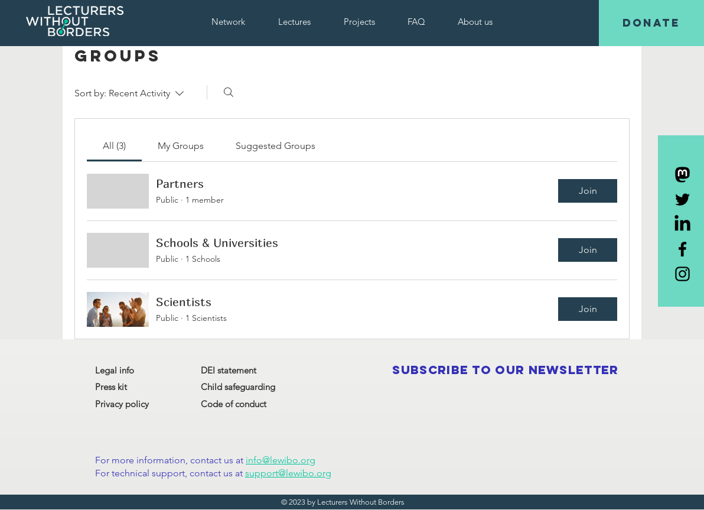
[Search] (228, 92)
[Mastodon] (682, 174)
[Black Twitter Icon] (682, 199)
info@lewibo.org (280, 460)
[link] (114, 145)
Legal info (114, 370)
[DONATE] (651, 23)
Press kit (111, 386)
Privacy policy (122, 404)
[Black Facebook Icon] (682, 249)
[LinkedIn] (682, 224)
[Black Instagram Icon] (682, 274)
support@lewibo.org (288, 473)
